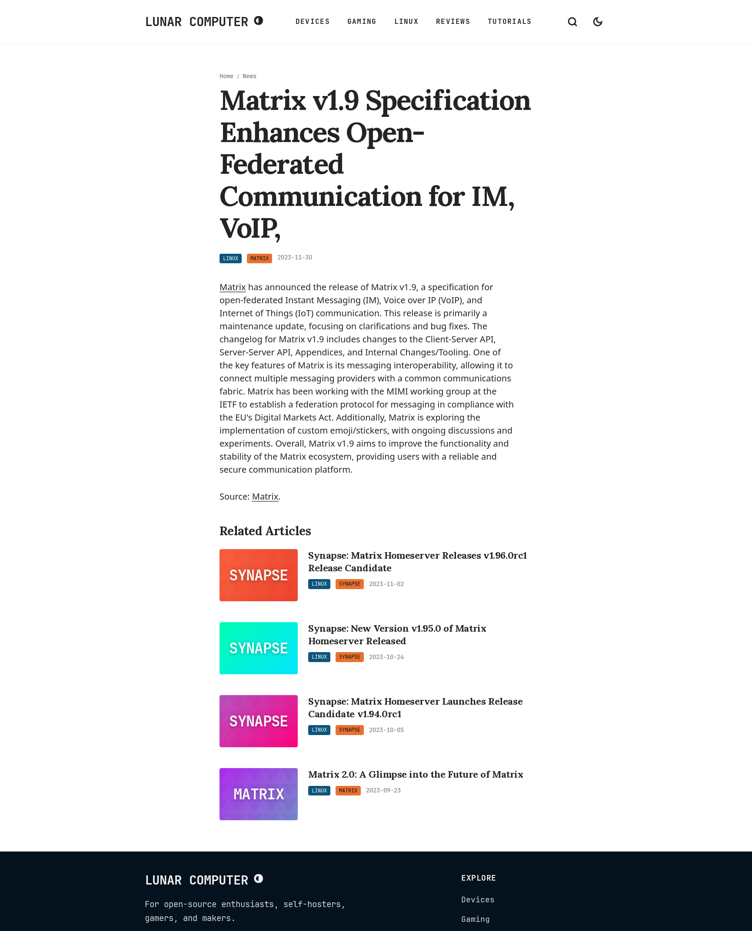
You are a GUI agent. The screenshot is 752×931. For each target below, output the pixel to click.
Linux (406, 21)
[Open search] (572, 21)
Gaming (362, 21)
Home (226, 76)
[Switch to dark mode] (597, 21)
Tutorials (510, 21)
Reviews (453, 21)
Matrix (233, 287)
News (249, 76)
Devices (313, 21)
